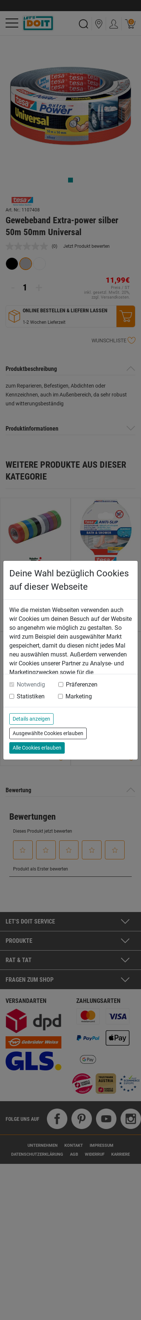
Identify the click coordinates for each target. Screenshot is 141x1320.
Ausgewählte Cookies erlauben (48, 733)
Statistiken (31, 696)
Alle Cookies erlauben (37, 748)
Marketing (78, 696)
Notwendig (31, 684)
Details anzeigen (31, 719)
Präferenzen (81, 684)
